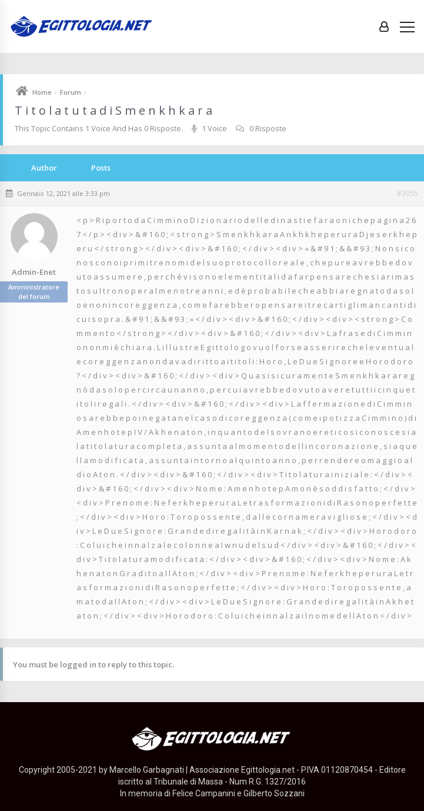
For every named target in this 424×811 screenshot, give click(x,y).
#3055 (407, 193)
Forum (70, 92)
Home (42, 92)
